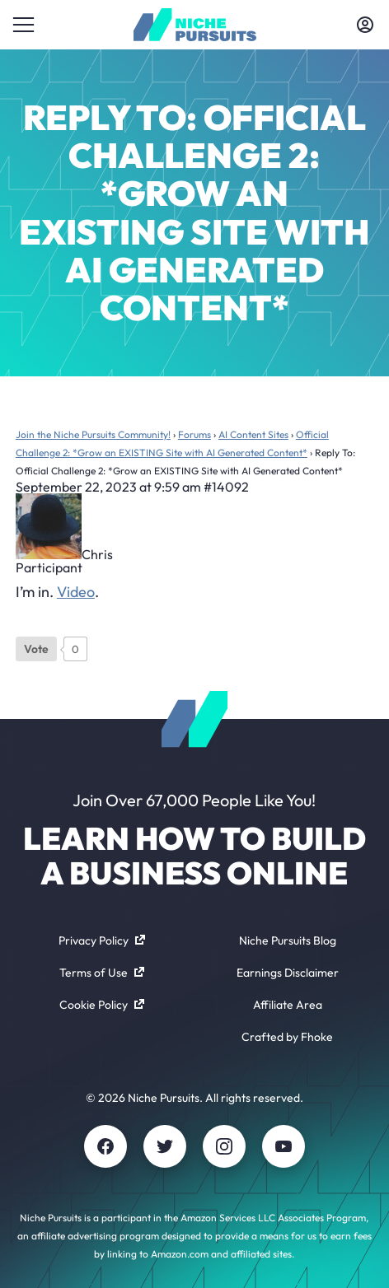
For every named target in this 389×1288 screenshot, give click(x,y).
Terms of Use (101, 972)
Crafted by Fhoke (287, 1036)
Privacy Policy (102, 940)
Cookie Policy (101, 1004)
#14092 (226, 486)
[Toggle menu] (24, 24)
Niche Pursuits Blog (287, 940)
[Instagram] (224, 1146)
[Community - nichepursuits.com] (195, 24)
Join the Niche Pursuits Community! (93, 434)
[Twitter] (164, 1146)
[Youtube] (283, 1146)
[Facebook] (105, 1146)
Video (76, 591)
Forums (194, 434)
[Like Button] (36, 649)
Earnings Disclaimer (288, 972)
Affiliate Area (287, 1004)
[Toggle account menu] (365, 24)
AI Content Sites (253, 434)
